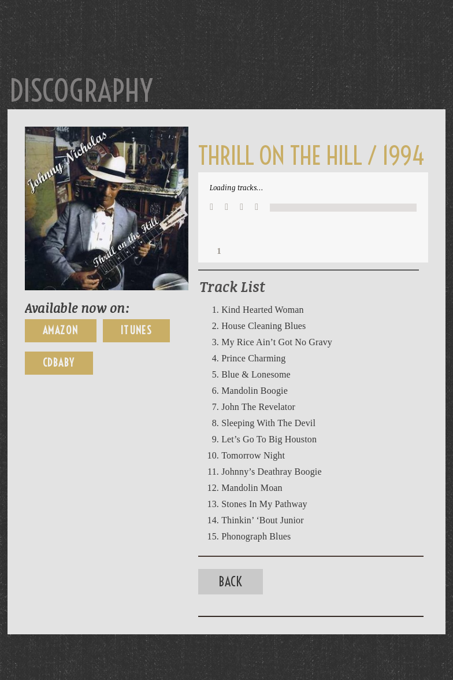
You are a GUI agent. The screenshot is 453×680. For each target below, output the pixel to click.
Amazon (61, 330)
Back (230, 582)
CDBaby (59, 362)
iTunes (137, 330)
